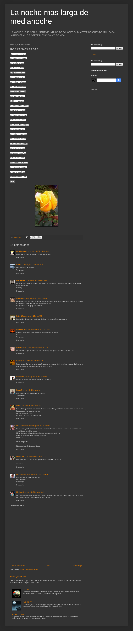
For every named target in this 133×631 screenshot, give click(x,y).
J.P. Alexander (21, 251)
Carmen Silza (21, 347)
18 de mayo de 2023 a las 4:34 (37, 474)
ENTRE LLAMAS (18, 614)
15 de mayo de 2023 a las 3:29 (36, 280)
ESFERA (26, 590)
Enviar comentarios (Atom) (29, 569)
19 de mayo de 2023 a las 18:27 (33, 492)
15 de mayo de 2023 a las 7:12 (41, 329)
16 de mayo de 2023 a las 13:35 (36, 376)
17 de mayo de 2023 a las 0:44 (30, 390)
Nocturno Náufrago (23, 329)
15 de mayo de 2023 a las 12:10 (33, 361)
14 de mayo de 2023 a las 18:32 (38, 251)
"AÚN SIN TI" (27, 602)
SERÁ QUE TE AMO (18, 577)
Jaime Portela (21, 474)
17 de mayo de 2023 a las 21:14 (35, 456)
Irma (18, 390)
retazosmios (20, 298)
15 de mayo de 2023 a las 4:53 (31, 316)
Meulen (19, 492)
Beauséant (20, 376)
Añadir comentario (18, 506)
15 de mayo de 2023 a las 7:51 (37, 347)
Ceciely (19, 361)
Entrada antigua (77, 566)
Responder (20, 258)
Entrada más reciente (18, 566)
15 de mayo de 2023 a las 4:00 (36, 298)
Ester (18, 316)
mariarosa (20, 456)
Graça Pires (20, 280)
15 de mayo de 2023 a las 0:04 (32, 265)
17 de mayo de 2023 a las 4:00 (39, 426)
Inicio (48, 566)
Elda (18, 406)
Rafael (18, 265)
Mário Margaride (22, 426)
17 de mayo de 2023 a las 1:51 (30, 406)
